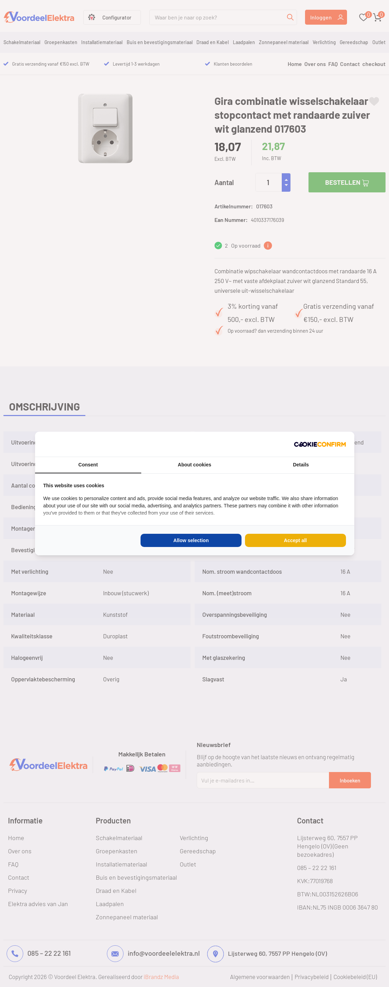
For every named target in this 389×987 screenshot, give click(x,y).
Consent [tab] (88, 464)
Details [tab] (301, 464)
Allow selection (191, 540)
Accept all (295, 540)
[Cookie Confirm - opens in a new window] (320, 444)
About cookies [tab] (194, 464)
